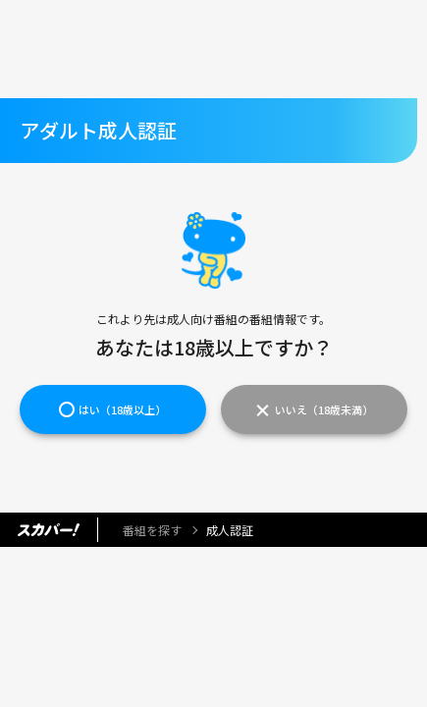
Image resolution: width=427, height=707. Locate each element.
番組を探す (152, 529)
